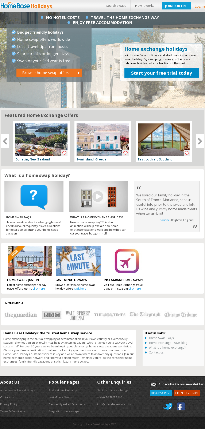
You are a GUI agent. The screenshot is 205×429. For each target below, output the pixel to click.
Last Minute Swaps (61, 397)
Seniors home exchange (112, 390)
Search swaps (116, 5)
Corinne (165, 220)
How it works (144, 5)
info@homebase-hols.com (114, 404)
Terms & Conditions (12, 411)
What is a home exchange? (167, 348)
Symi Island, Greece (91, 159)
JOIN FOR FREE (176, 6)
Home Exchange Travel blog (168, 343)
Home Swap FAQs (161, 338)
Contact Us (7, 397)
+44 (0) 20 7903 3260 (109, 397)
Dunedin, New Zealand (32, 159)
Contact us (156, 352)
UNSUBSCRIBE (187, 392)
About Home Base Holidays (17, 390)
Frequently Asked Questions (67, 404)
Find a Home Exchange (63, 390)
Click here (38, 288)
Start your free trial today (161, 73)
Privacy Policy (9, 404)
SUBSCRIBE (161, 392)
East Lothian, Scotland (155, 159)
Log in (200, 6)
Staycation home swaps (64, 411)
